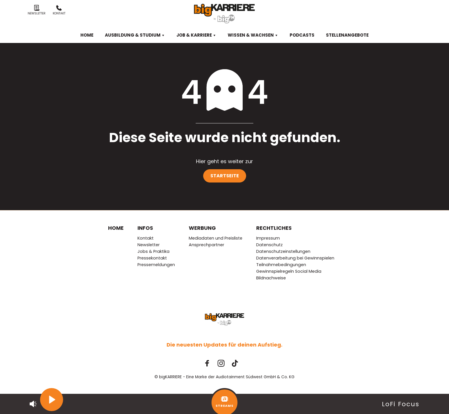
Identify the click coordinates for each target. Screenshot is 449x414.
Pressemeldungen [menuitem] (156, 265)
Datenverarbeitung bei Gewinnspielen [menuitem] (295, 258)
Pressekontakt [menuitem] (152, 258)
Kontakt (59, 10)
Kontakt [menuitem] (145, 238)
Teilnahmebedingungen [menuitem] (281, 265)
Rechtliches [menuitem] (274, 228)
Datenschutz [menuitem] (269, 245)
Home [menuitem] (86, 35)
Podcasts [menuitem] (302, 35)
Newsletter (37, 10)
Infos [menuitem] (145, 228)
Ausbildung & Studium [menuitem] (135, 35)
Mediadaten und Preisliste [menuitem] (215, 238)
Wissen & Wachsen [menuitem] (253, 35)
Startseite (224, 175)
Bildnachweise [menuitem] (271, 278)
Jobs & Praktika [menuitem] (153, 251)
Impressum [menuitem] (268, 238)
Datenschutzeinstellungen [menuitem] (283, 251)
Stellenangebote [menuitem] (347, 35)
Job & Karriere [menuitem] (196, 35)
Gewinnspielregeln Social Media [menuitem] (288, 271)
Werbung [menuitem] (202, 228)
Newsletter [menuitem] (148, 245)
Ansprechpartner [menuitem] (206, 245)
